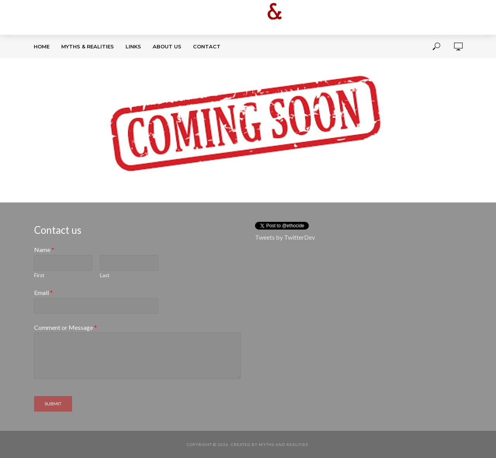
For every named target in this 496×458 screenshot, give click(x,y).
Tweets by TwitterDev (285, 237)
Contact (206, 46)
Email (43, 292)
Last (104, 275)
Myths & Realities (87, 46)
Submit (53, 404)
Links (133, 46)
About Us (167, 46)
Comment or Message (65, 327)
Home (42, 46)
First (39, 275)
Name (44, 249)
